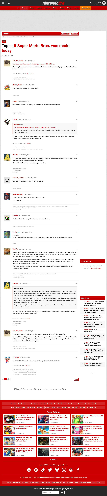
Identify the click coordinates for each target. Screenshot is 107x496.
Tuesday (66, 206)
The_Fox (15, 249)
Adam (15, 101)
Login (95, 4)
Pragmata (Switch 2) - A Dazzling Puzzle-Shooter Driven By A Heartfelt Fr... (94, 336)
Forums (6, 34)
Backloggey (15, 172)
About (18, 407)
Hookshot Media (28, 477)
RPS (98, 482)
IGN (64, 482)
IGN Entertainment (44, 477)
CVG (94, 482)
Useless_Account (18, 178)
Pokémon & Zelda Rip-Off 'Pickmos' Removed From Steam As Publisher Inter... (94, 310)
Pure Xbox (25, 482)
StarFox (16, 124)
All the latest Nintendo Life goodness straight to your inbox (53, 489)
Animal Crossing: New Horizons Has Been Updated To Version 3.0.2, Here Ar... (93, 317)
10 (76, 249)
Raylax (15, 232)
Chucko (15, 215)
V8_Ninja (16, 357)
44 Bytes (57, 477)
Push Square (16, 482)
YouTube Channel (17, 170)
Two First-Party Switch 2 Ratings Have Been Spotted (93, 364)
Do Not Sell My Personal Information (77, 477)
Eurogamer (70, 482)
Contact (47, 407)
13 (76, 357)
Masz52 (15, 155)
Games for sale (16, 168)
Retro (14, 37)
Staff (23, 407)
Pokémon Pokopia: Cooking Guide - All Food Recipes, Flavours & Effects (92, 343)
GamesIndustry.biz (85, 482)
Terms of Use (66, 407)
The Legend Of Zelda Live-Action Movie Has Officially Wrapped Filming (93, 351)
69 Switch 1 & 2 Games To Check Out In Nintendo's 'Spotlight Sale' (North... (93, 358)
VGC (76, 482)
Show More (54, 459)
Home (4, 37)
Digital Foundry (45, 482)
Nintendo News (56, 482)
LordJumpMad (17, 194)
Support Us (40, 407)
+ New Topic (65, 33)
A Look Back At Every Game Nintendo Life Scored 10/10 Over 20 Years (94, 303)
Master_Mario (17, 85)
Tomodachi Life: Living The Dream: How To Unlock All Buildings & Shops (93, 324)
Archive (82, 407)
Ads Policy (75, 407)
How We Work (31, 407)
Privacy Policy (56, 407)
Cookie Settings (91, 407)
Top (12, 407)
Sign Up (99, 4)
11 (76, 283)
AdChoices (64, 477)
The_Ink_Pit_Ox (18, 61)
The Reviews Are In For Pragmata (93, 330)
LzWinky (15, 119)
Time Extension (34, 482)
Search (74, 33)
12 (76, 330)
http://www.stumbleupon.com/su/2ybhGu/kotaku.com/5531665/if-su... (34, 64)
